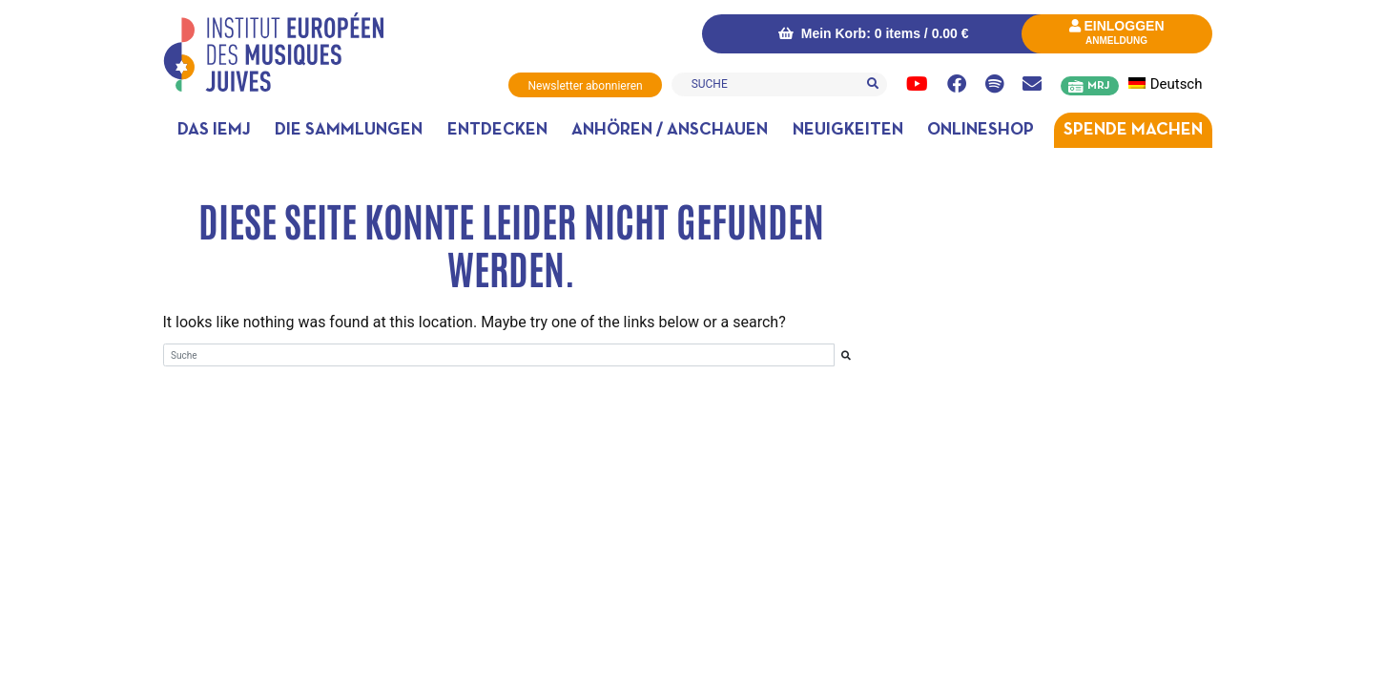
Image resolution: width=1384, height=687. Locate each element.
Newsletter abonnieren (584, 86)
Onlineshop (980, 130)
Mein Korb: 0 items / (873, 33)
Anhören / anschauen (669, 130)
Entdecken (497, 130)
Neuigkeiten (848, 130)
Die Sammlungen (349, 130)
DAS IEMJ (214, 130)
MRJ (1098, 86)
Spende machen (1133, 130)
